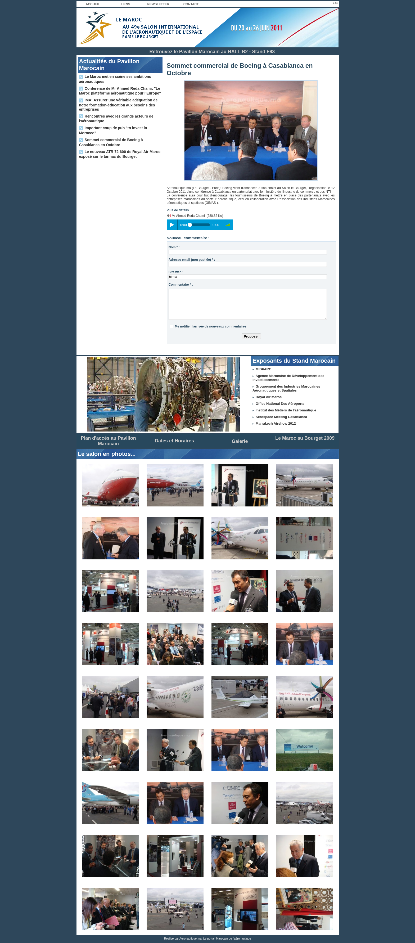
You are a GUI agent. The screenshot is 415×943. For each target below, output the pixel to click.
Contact (191, 4)
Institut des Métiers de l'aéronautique (286, 410)
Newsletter (158, 4)
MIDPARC (264, 369)
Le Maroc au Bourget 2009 (305, 438)
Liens (125, 4)
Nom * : (174, 247)
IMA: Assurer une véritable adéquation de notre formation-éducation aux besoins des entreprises (118, 104)
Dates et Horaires (174, 440)
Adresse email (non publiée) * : (192, 260)
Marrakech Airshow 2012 (276, 423)
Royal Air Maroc (269, 397)
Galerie (240, 441)
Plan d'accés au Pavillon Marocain (108, 440)
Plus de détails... (179, 210)
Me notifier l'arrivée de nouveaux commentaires (210, 326)
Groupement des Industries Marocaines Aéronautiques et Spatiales (286, 388)
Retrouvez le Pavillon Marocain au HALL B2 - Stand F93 (212, 51)
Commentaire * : (181, 284)
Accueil (93, 4)
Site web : (176, 272)
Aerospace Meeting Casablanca (281, 417)
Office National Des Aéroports (280, 404)
